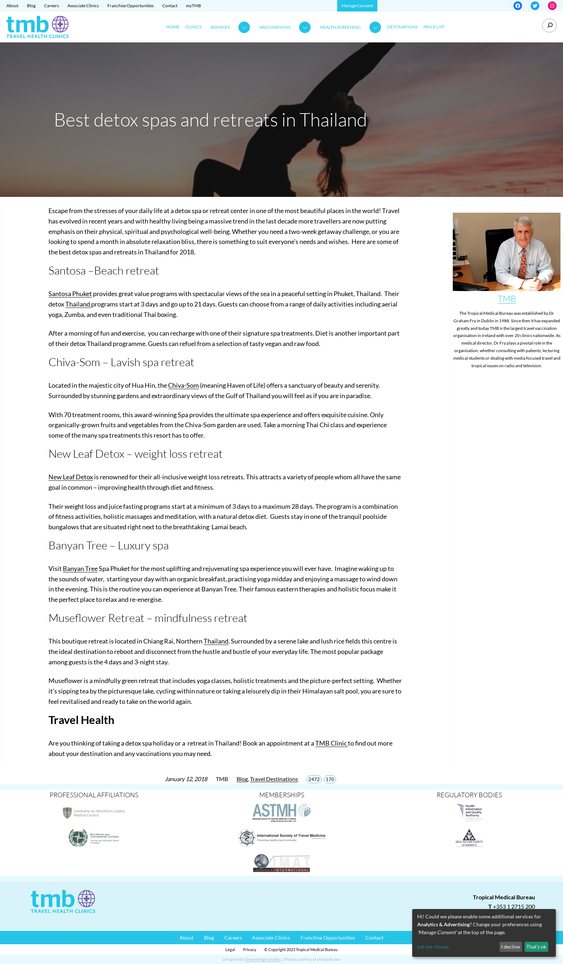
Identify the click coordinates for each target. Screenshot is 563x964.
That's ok (536, 947)
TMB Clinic (331, 743)
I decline (510, 947)
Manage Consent (357, 5)
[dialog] (484, 933)
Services (220, 27)
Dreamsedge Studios (263, 959)
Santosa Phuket (70, 293)
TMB (507, 298)
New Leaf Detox (70, 477)
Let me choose (433, 947)
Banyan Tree (80, 568)
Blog (242, 778)
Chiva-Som (183, 385)
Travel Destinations (274, 778)
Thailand (78, 304)
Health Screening (340, 27)
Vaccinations (274, 27)
